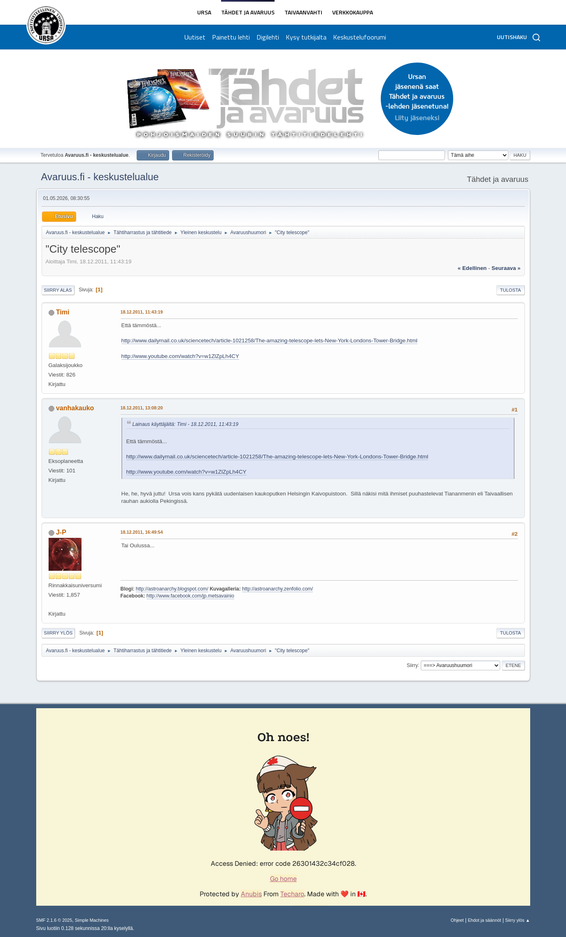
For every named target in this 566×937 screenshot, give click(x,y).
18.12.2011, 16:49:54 (142, 532)
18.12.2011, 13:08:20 (142, 407)
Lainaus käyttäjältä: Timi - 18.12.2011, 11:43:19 (186, 424)
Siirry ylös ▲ (517, 920)
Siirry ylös (58, 632)
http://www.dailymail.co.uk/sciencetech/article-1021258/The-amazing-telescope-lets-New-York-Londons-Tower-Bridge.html (269, 340)
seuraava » (505, 268)
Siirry (412, 665)
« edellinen (472, 268)
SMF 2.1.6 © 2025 (54, 920)
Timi (63, 312)
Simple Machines (92, 920)
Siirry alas (58, 290)
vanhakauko (75, 408)
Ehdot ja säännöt (484, 920)
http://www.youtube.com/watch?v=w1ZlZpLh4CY (180, 356)
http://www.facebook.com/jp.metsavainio (190, 596)
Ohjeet (457, 920)
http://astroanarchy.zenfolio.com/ (277, 589)
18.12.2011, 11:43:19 (142, 311)
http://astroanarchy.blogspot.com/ (172, 589)
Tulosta (510, 290)
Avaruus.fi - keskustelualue (100, 176)
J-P (61, 532)
